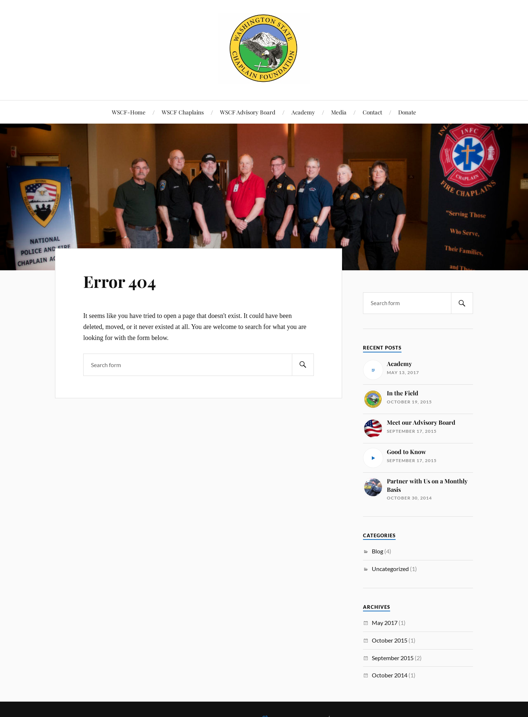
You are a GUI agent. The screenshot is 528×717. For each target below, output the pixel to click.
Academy (303, 112)
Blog (377, 551)
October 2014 (389, 675)
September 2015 (393, 657)
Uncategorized (390, 568)
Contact (372, 112)
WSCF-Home (129, 112)
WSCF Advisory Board (247, 112)
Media (338, 112)
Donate (407, 112)
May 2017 (384, 622)
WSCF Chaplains (183, 112)
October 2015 (389, 640)
